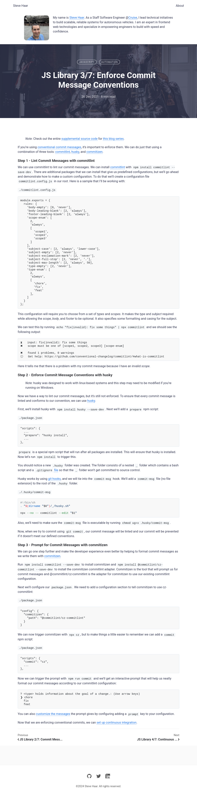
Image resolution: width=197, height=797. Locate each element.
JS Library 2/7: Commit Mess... (40, 739)
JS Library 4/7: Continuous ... (158, 739)
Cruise (132, 17)
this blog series (113, 139)
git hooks (54, 479)
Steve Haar (20, 5)
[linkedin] (107, 777)
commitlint (62, 152)
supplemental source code (79, 139)
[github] (89, 777)
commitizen (94, 152)
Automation (109, 62)
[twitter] (98, 777)
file (46, 470)
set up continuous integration (116, 722)
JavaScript (86, 62)
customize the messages (53, 714)
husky (75, 152)
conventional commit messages (59, 147)
